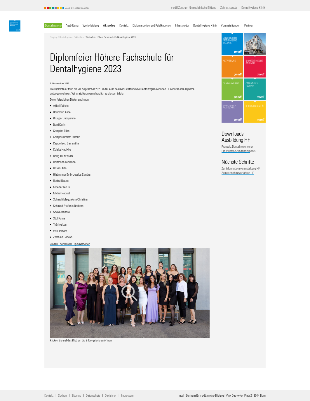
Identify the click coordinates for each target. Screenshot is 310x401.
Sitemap (76, 395)
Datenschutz (93, 395)
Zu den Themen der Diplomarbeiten (70, 244)
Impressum (127, 395)
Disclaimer (110, 395)
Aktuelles (79, 37)
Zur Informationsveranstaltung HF (241, 168)
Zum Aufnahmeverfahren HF (238, 173)
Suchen (62, 395)
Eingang (54, 37)
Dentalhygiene (66, 37)
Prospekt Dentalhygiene (235, 146)
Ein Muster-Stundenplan (236, 151)
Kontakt (48, 395)
